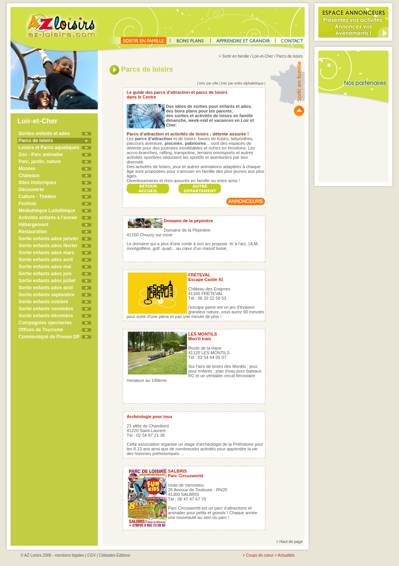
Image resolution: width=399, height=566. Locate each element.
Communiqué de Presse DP (49, 336)
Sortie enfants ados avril (46, 259)
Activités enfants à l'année (48, 217)
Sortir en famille (235, 56)
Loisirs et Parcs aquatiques (49, 147)
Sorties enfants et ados (44, 133)
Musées (27, 168)
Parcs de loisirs (36, 140)
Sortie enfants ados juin (45, 273)
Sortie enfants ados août (46, 287)
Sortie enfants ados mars (46, 252)
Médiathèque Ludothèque (47, 210)
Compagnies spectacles (45, 322)
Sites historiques (37, 182)
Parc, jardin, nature (40, 161)
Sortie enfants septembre (47, 294)
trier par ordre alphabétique (242, 83)
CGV (91, 555)
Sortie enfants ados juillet (47, 280)
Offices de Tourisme (41, 329)
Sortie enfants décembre (46, 315)
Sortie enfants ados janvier (48, 238)
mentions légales (69, 555)
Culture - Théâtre (37, 196)
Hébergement (34, 224)
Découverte (31, 189)
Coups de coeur (260, 555)
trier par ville (208, 83)
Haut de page (291, 542)
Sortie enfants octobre (43, 301)
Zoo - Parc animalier (41, 154)
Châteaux (29, 175)
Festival (27, 203)
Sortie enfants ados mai (45, 266)
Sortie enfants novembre (46, 308)
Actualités (286, 555)
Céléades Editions (115, 555)
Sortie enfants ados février (48, 245)
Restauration (33, 231)
